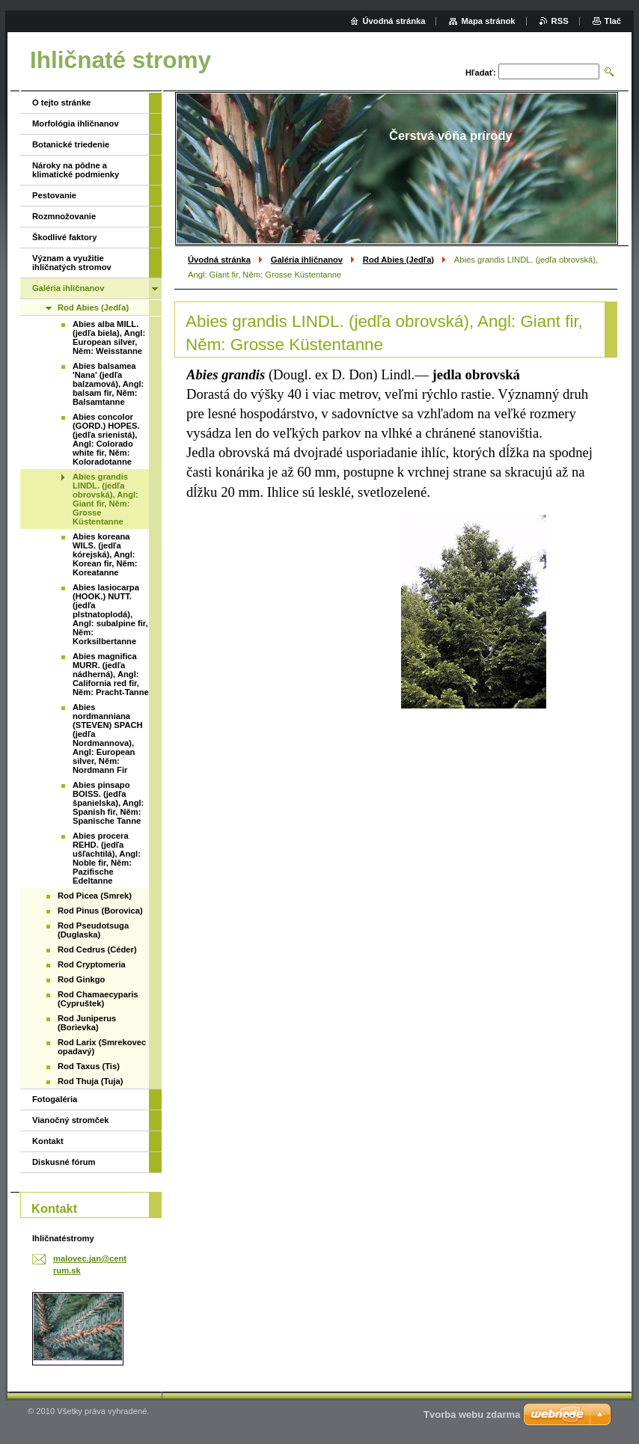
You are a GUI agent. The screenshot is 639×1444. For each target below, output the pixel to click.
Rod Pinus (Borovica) (100, 910)
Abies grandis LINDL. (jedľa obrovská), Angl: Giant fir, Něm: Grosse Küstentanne (105, 499)
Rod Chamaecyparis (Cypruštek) (98, 999)
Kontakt (48, 1140)
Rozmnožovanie (64, 216)
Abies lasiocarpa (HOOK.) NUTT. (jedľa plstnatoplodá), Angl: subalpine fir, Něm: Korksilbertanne (110, 614)
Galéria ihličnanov (307, 259)
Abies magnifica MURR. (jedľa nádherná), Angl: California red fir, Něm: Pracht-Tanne (111, 674)
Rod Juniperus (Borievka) (87, 1023)
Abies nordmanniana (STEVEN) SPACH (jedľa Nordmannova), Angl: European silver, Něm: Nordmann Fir (108, 738)
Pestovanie (54, 195)
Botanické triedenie (70, 144)
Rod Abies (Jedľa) (398, 259)
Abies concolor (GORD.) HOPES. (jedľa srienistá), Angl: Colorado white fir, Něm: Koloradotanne (106, 439)
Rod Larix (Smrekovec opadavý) (102, 1047)
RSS (560, 20)
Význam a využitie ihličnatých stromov (71, 263)
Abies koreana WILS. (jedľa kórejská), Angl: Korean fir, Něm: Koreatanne (105, 554)
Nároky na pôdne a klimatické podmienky (75, 170)
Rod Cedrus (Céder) (97, 949)
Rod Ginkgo (81, 979)
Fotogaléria (54, 1099)
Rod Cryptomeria (92, 964)
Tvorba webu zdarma (472, 1414)
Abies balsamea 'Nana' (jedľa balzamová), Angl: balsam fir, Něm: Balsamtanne (108, 383)
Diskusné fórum (64, 1161)
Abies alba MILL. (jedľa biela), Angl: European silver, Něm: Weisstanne (109, 337)
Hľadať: (480, 72)
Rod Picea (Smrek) (95, 895)
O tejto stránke (61, 102)
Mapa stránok (488, 20)
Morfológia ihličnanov (75, 123)
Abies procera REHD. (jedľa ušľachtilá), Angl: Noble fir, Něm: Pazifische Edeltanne (107, 858)
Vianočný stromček (70, 1120)
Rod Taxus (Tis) (89, 1066)
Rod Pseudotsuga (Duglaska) (93, 930)
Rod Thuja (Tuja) (90, 1081)
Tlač (613, 20)
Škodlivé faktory (64, 237)
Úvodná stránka (219, 259)
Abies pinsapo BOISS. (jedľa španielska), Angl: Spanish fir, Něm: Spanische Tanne (108, 802)
